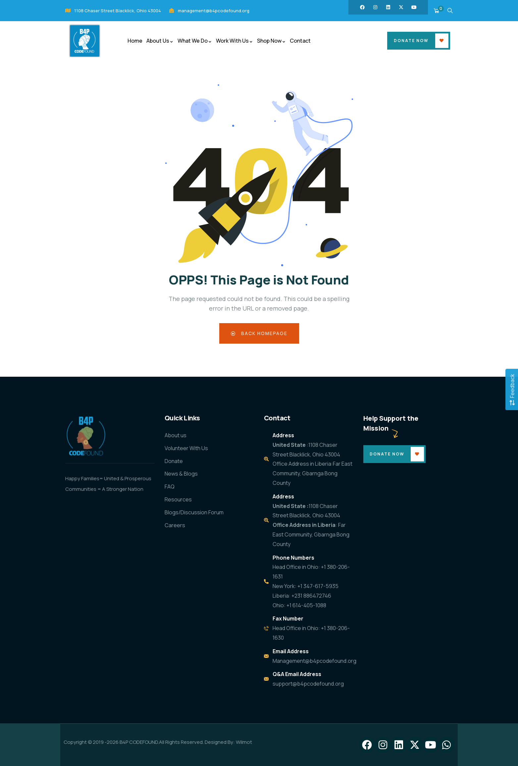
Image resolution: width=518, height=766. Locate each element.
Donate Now (411, 40)
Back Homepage (259, 333)
